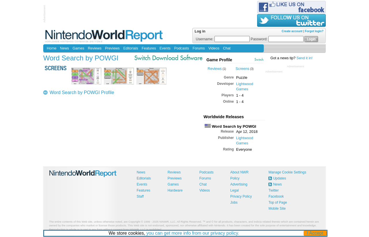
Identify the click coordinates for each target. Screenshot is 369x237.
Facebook (276, 196)
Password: (277, 39)
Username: (223, 39)
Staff (140, 196)
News (64, 48)
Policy (235, 178)
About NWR (239, 172)
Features (149, 48)
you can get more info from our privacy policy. (192, 233)
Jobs (234, 202)
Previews (112, 48)
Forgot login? (314, 31)
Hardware (174, 190)
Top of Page (277, 202)
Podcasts (181, 48)
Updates (279, 178)
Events (164, 48)
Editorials (130, 48)
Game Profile (219, 60)
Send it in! (304, 58)
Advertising (238, 184)
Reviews (94, 48)
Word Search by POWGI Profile (82, 92)
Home (51, 48)
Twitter (273, 190)
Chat (226, 48)
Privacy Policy (241, 196)
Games (78, 48)
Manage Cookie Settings (287, 172)
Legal (234, 190)
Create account (292, 31)
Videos (213, 48)
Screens (242, 68)
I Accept (315, 233)
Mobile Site (276, 209)
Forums (199, 48)
